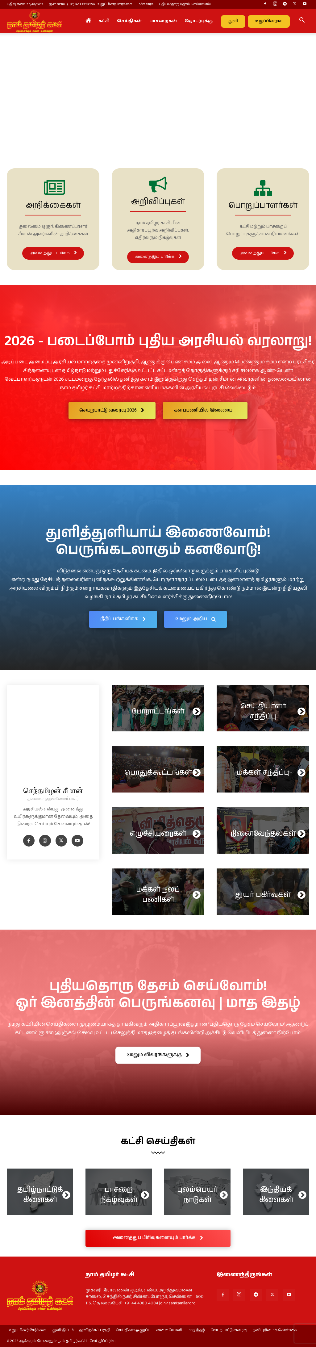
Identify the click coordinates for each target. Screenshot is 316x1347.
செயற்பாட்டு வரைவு (228, 1330)
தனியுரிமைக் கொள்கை (275, 1330)
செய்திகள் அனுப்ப (133, 1330)
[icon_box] (53, 219)
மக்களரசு (145, 4)
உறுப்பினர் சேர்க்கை (27, 1330)
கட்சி (104, 21)
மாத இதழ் (196, 1330)
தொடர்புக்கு (199, 21)
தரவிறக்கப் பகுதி (94, 1330)
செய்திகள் (129, 21)
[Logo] (34, 21)
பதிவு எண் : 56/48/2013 (25, 4)
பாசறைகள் (163, 21)
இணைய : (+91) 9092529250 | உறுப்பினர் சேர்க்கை (90, 4)
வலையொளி (169, 1330)
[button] (301, 21)
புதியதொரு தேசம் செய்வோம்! (185, 4)
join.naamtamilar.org (177, 1303)
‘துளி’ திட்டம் (63, 1330)
